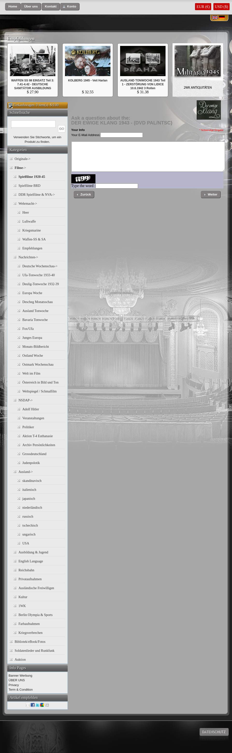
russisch (27, 516)
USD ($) (221, 7)
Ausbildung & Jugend (33, 552)
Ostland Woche (32, 355)
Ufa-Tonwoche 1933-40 (38, 275)
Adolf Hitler (30, 409)
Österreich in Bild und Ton (40, 382)
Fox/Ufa (28, 329)
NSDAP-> (26, 400)
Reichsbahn (26, 570)
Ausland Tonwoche (35, 311)
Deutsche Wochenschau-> (40, 266)
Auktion (20, 659)
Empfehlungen (21, 38)
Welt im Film (31, 373)
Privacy (14, 685)
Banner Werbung (20, 675)
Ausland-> (26, 472)
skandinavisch (32, 481)
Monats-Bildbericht (35, 346)
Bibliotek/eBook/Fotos (30, 642)
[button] (13, 6)
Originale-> (22, 159)
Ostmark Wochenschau (38, 364)
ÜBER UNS (17, 680)
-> (20, 168)
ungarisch (29, 534)
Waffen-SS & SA (34, 239)
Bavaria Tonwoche (35, 320)
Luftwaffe (29, 221)
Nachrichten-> (28, 257)
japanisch (28, 498)
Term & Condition (21, 689)
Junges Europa (32, 338)
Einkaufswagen (24, 105)
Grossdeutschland (34, 454)
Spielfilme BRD (30, 186)
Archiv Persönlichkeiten (38, 445)
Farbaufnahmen (29, 624)
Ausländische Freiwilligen (36, 588)
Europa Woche (32, 293)
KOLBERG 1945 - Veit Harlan (88, 80)
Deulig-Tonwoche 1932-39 (40, 284)
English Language (31, 561)
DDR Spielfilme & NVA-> (37, 194)
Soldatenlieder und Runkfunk (35, 650)
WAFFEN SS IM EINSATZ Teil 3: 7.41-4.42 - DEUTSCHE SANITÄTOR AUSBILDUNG (32, 84)
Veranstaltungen (33, 418)
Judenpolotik (31, 463)
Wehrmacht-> (28, 203)
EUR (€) (203, 7)
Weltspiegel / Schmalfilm (39, 391)
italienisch (29, 490)
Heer (25, 212)
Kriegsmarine (31, 230)
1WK (22, 606)
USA (25, 543)
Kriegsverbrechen (31, 633)
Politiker (28, 427)
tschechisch (30, 525)
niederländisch (32, 507)
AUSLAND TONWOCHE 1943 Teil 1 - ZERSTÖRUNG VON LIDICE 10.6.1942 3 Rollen (142, 84)
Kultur (23, 597)
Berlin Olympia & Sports (36, 615)
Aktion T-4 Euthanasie (37, 436)
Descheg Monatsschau (37, 302)
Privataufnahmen (30, 579)
